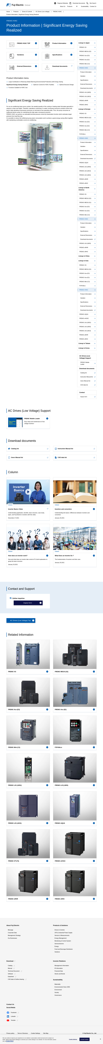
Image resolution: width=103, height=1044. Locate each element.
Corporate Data (12, 932)
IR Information (59, 968)
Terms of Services (23, 1033)
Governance (58, 995)
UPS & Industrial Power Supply (63, 932)
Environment (58, 989)
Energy (57, 946)
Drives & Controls (60, 930)
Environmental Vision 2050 (62, 987)
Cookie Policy (9, 1041)
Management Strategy (14, 935)
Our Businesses (12, 938)
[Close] (100, 1039)
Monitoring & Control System (63, 941)
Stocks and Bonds (60, 973)
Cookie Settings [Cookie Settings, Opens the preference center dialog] (73, 1039)
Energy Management (61, 938)
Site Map (45, 1033)
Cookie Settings (35, 1033)
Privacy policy (10, 1033)
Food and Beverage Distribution (64, 949)
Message (10, 930)
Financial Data (59, 971)
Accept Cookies (85, 1039)
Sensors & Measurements (62, 935)
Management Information (62, 965)
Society (57, 992)
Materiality (57, 984)
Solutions (57, 952)
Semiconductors (59, 943)
